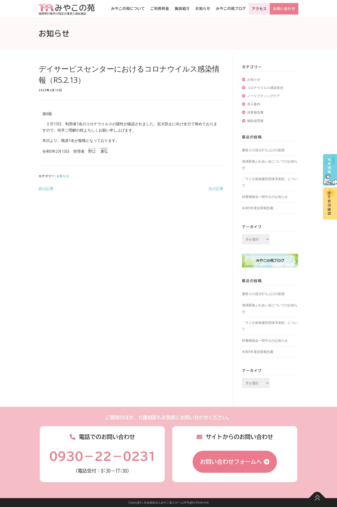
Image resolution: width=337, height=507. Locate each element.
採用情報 (329, 166)
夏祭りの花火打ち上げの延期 (263, 150)
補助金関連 (255, 120)
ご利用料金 (159, 8)
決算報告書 (255, 112)
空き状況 (329, 203)
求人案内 (253, 104)
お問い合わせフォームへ (231, 462)
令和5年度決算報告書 (257, 208)
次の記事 (216, 188)
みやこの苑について (128, 8)
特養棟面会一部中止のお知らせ (265, 196)
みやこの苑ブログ (231, 8)
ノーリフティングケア (263, 96)
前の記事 (46, 188)
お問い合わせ (284, 9)
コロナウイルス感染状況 (265, 87)
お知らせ (202, 8)
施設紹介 (182, 8)
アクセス (259, 9)
